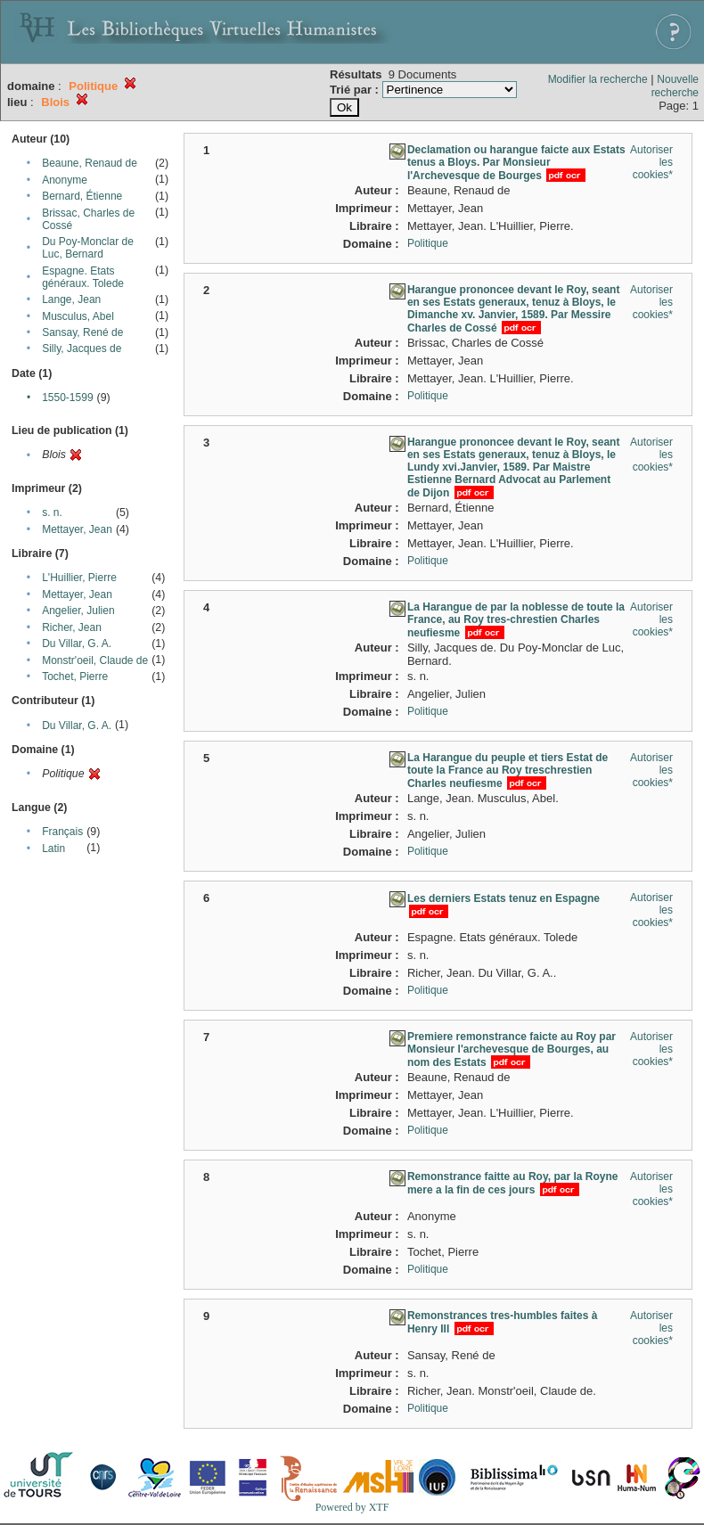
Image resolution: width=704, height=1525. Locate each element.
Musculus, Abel (78, 316)
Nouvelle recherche (675, 86)
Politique (427, 243)
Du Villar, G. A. (76, 643)
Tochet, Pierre (75, 676)
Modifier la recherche (598, 79)
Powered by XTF (352, 1507)
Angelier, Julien (78, 610)
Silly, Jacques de (81, 348)
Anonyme (64, 180)
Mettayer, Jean (77, 529)
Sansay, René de (82, 332)
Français (62, 831)
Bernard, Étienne (82, 196)
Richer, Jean (72, 627)
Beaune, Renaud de (89, 163)
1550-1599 (67, 397)
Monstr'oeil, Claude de (95, 660)
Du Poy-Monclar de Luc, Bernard (88, 247)
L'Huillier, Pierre (79, 577)
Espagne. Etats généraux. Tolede (83, 277)
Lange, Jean (71, 299)
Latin (53, 848)
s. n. (52, 512)
